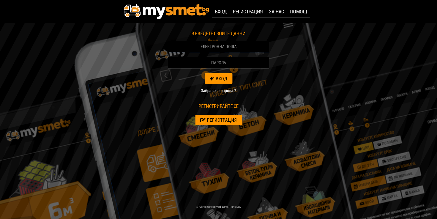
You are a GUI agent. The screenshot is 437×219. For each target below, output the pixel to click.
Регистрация (218, 120)
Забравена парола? (218, 90)
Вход (219, 78)
